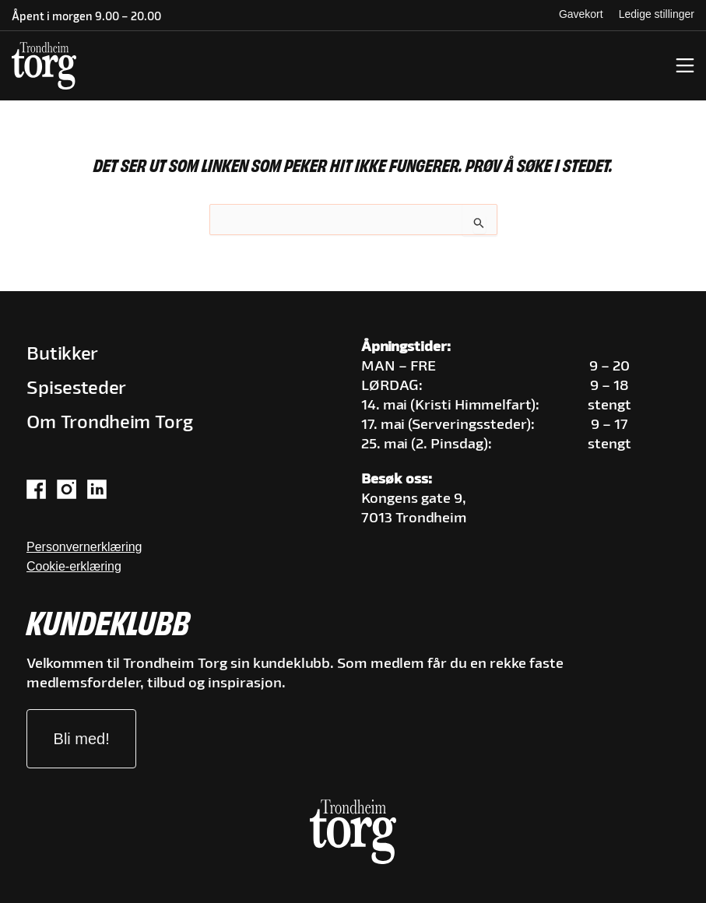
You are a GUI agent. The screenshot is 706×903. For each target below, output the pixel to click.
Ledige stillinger (656, 14)
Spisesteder (76, 389)
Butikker (62, 354)
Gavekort (581, 14)
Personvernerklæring (84, 546)
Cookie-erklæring (73, 566)
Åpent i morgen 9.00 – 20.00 (86, 17)
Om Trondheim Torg (109, 423)
